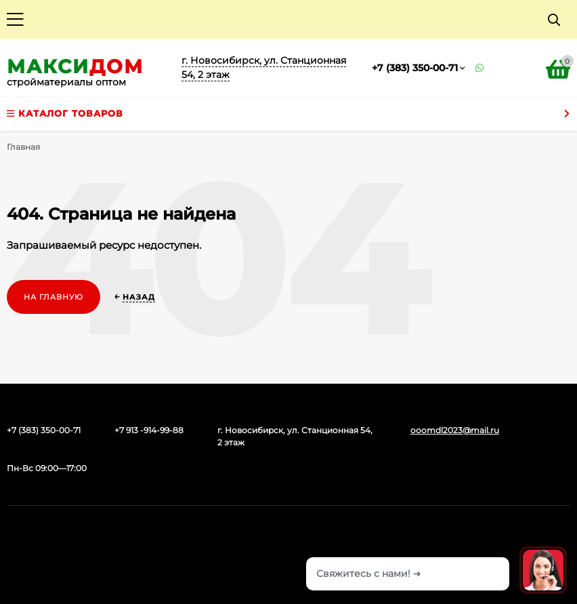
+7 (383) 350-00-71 (415, 68)
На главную (53, 297)
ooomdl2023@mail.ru (454, 430)
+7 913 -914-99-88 (149, 430)
